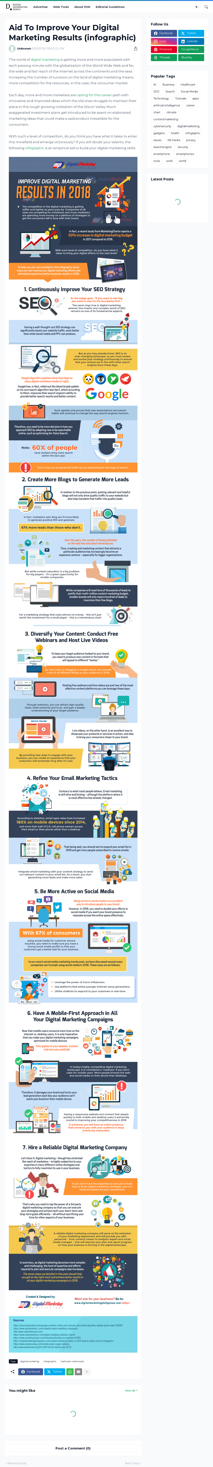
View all (130, 1390)
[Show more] (87, 1371)
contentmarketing (165, 119)
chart (156, 112)
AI (154, 84)
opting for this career (94, 95)
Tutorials (180, 98)
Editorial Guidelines (110, 7)
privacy (191, 140)
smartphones (185, 154)
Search (170, 91)
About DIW (82, 7)
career (190, 105)
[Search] (204, 7)
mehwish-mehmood (72, 1361)
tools (156, 161)
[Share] (134, 48)
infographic (34, 148)
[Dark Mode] (198, 7)
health (175, 133)
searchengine (162, 147)
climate (171, 112)
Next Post (132, 1463)
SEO (156, 91)
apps (195, 98)
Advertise (40, 7)
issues (157, 140)
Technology (161, 98)
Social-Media (189, 91)
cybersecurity (162, 126)
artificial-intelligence (166, 105)
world (182, 161)
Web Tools (61, 7)
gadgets (159, 133)
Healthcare (188, 84)
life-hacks (174, 140)
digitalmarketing (29, 1361)
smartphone (161, 154)
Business (168, 84)
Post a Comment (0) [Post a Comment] (73, 1448)
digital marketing (45, 59)
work (169, 161)
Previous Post (16, 1463)
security (183, 147)
